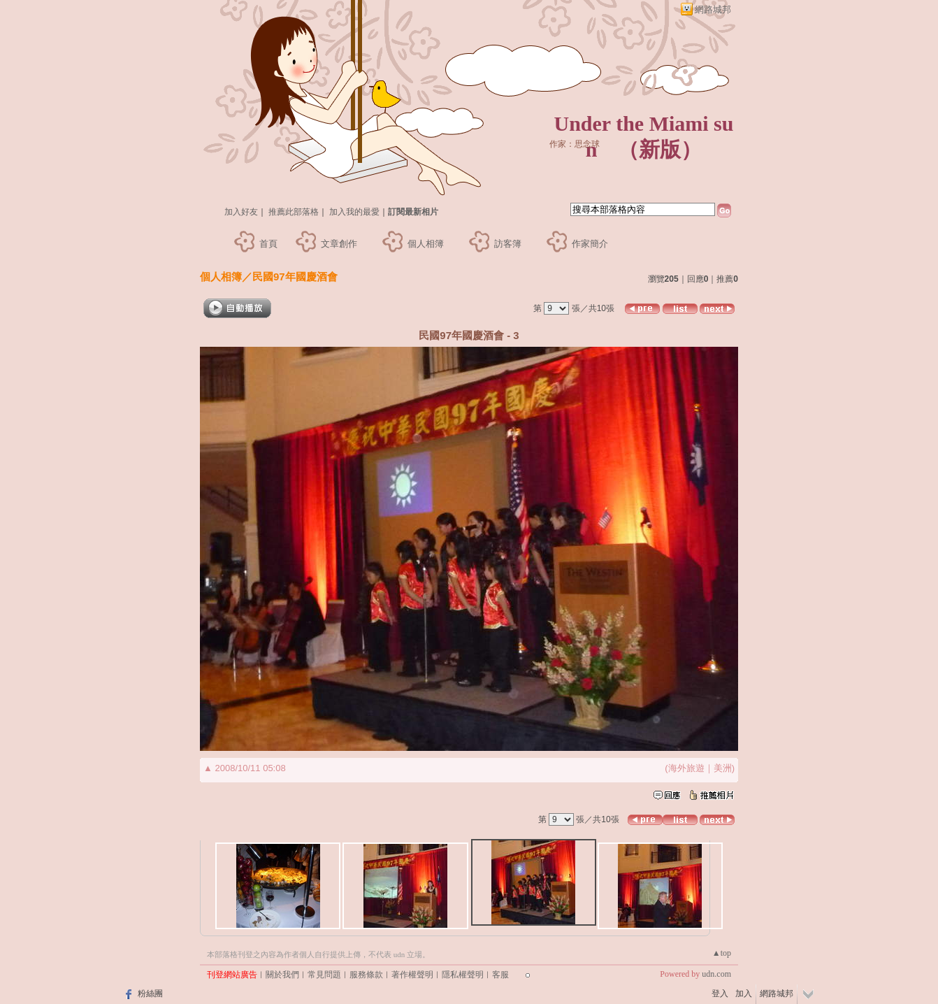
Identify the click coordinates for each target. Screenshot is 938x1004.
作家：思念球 (574, 144)
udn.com (716, 974)
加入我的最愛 (354, 212)
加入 (743, 993)
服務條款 (366, 975)
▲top (721, 953)
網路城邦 (713, 9)
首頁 (268, 243)
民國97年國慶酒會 (295, 276)
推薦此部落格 (293, 212)
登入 (720, 993)
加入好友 (241, 212)
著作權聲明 (412, 975)
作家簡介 (590, 243)
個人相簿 (425, 243)
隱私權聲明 (463, 975)
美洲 (723, 768)
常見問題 (324, 975)
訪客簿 (507, 243)
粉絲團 (150, 993)
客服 (500, 975)
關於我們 (282, 975)
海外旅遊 (686, 768)
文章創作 (339, 243)
